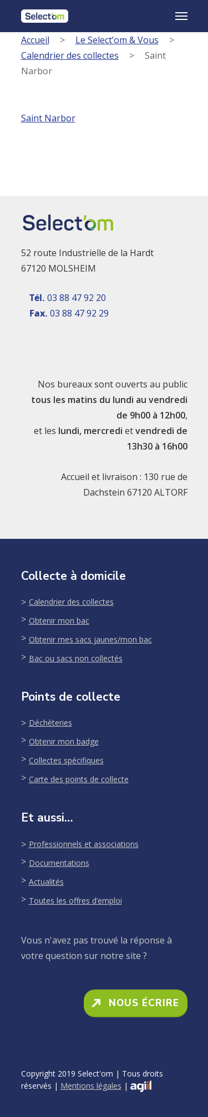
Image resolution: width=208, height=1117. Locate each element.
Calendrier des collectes (70, 55)
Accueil (35, 40)
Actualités (46, 881)
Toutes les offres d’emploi (75, 900)
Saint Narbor (48, 118)
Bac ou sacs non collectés (76, 658)
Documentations (59, 863)
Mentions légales (90, 1085)
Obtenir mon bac (59, 620)
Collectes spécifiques (66, 760)
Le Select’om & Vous (117, 40)
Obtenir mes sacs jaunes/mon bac (90, 639)
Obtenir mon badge (64, 741)
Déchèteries (50, 722)
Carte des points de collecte (79, 779)
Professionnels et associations (84, 844)
